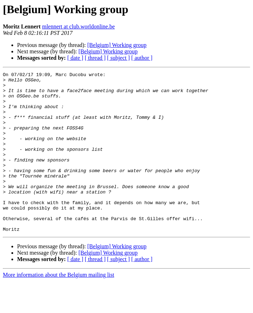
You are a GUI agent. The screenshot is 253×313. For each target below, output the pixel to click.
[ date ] (75, 58)
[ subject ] (118, 58)
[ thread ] (95, 58)
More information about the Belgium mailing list (58, 307)
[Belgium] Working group (116, 45)
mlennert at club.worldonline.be (78, 26)
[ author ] (142, 58)
